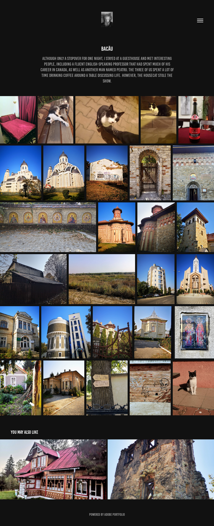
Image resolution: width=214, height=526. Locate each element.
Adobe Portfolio (114, 515)
